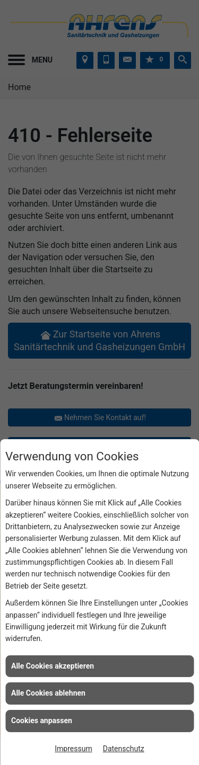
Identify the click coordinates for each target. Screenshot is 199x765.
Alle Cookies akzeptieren (52, 666)
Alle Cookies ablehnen (48, 693)
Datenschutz (123, 748)
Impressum (73, 748)
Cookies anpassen (41, 720)
